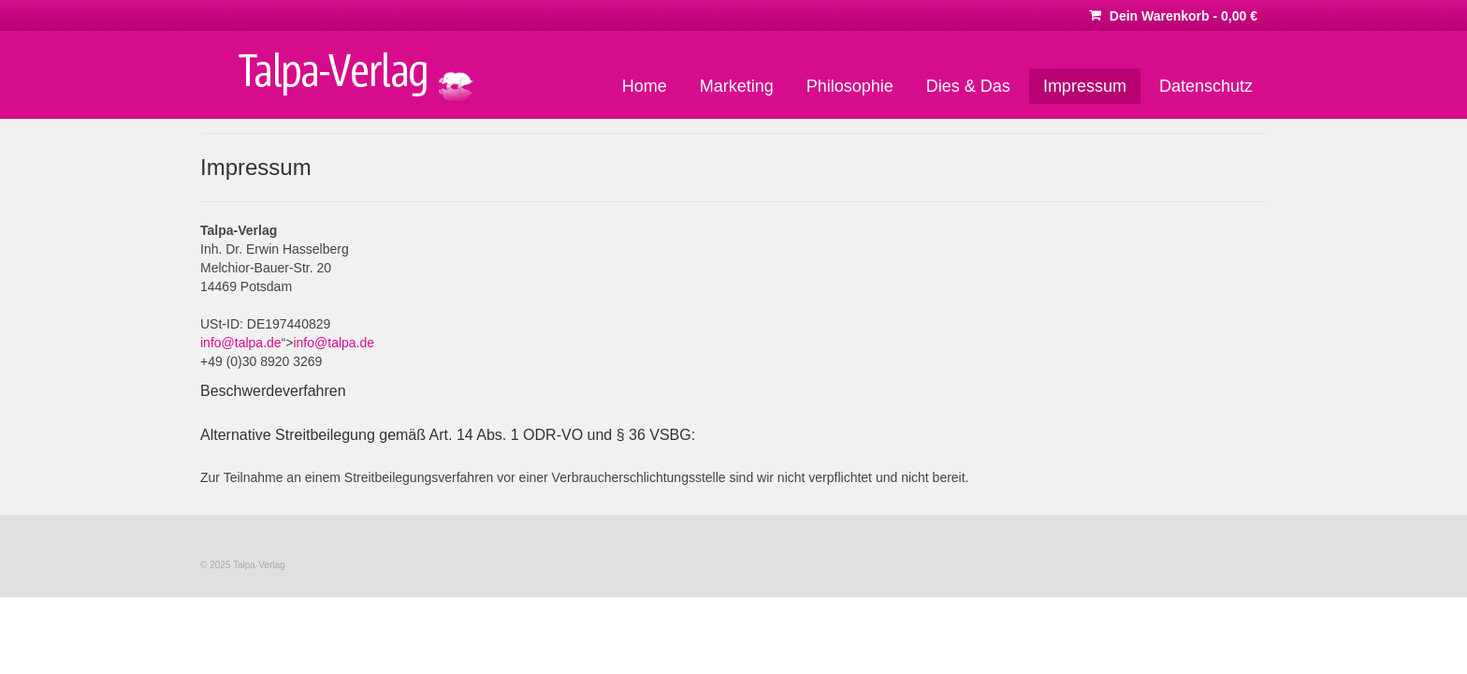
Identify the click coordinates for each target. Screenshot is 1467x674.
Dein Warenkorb (1173, 15)
